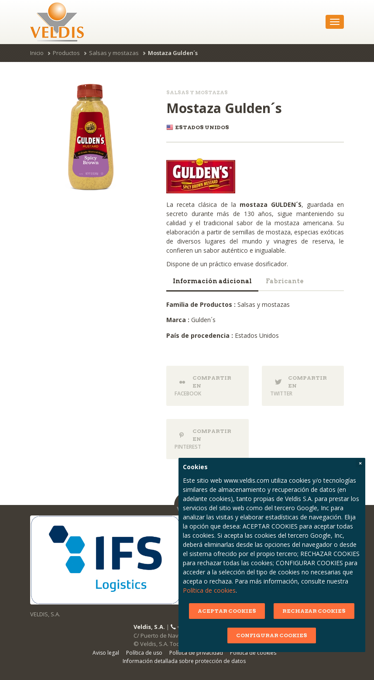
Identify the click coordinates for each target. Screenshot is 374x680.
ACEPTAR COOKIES (223, 611)
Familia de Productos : (201, 304)
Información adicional (212, 281)
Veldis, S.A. (149, 627)
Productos (66, 53)
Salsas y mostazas (114, 53)
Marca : (177, 320)
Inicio (37, 53)
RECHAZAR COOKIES (310, 611)
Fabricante (285, 281)
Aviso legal (106, 652)
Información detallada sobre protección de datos (184, 661)
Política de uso (144, 652)
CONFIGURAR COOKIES (267, 635)
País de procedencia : (199, 335)
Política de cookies (204, 590)
